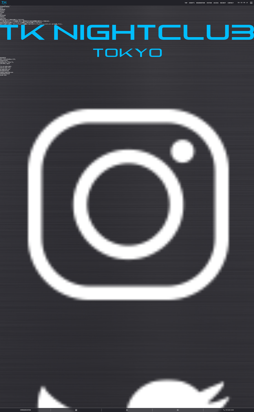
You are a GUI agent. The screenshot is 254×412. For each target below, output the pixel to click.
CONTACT (231, 3)
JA (247, 2)
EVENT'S (191, 3)
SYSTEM (209, 3)
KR (244, 2)
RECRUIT (223, 3)
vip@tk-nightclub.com (6, 72)
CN (241, 2)
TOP (186, 3)
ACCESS (216, 3)
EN (238, 2)
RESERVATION (200, 3)
